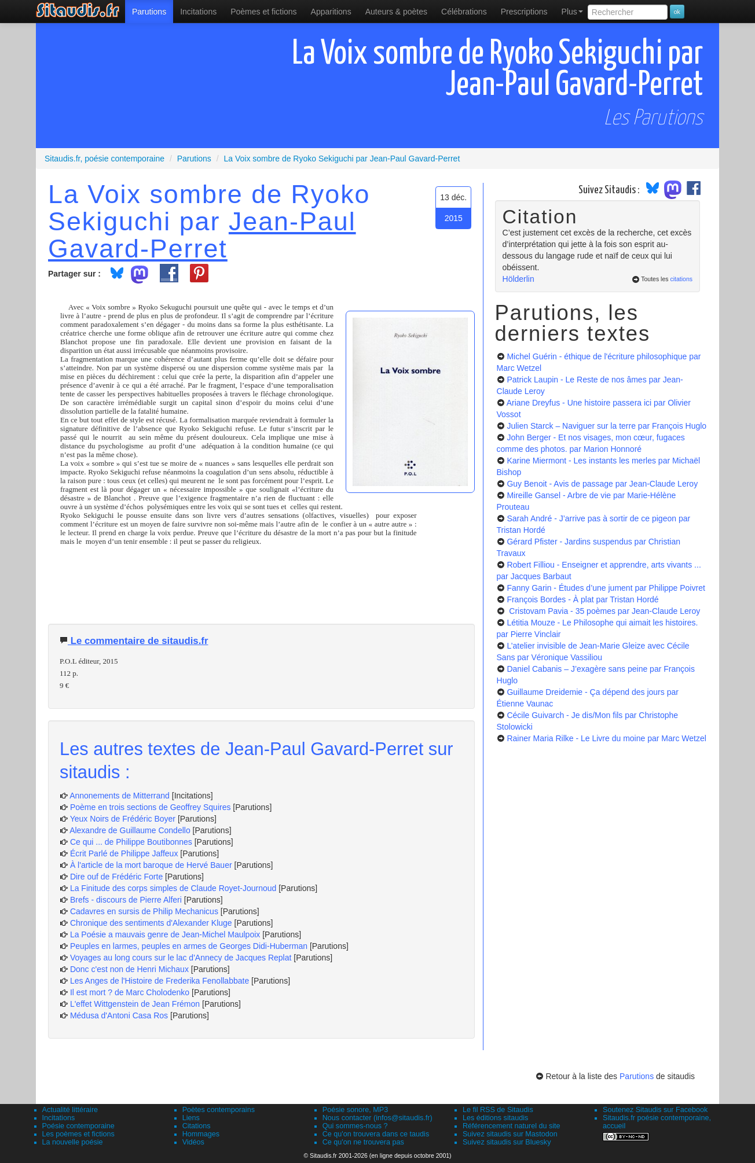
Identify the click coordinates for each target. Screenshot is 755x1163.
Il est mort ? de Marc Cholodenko (129, 992)
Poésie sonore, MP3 (355, 1110)
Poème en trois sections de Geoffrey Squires (150, 807)
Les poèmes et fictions (78, 1134)
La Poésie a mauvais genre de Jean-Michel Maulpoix (165, 934)
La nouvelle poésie (72, 1142)
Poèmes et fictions (263, 11)
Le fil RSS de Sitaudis (498, 1110)
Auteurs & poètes (396, 11)
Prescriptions (524, 11)
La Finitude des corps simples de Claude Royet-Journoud (173, 888)
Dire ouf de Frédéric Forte (116, 876)
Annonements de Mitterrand (119, 795)
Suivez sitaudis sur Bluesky (507, 1142)
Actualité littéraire (70, 1110)
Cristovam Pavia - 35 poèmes (603, 611)
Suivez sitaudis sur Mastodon (510, 1134)
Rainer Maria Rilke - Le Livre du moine (606, 738)
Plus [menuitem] (572, 11)
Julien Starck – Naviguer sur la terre (606, 425)
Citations (196, 1126)
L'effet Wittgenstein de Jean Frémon (135, 1004)
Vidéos (193, 1142)
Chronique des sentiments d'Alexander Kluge (151, 923)
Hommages (200, 1134)
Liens (191, 1118)
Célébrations (464, 11)
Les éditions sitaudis (495, 1118)
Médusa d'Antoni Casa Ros (119, 1015)
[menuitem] (149, 11)
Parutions (149, 11)
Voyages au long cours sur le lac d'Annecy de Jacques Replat (180, 957)
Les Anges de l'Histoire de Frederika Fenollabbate (159, 980)
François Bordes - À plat (582, 599)
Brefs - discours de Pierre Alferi (126, 899)
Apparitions (331, 11)
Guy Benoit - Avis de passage (602, 483)
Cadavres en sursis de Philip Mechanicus (144, 911)
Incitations (58, 1118)
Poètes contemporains (218, 1110)
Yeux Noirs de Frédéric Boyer (122, 818)
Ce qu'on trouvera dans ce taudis (375, 1134)
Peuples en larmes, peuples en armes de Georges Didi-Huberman (188, 946)
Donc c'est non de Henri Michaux (129, 969)
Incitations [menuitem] (198, 11)
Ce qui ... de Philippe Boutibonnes (131, 842)
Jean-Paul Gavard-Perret (202, 235)
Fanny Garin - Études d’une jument (606, 587)
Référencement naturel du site (511, 1126)
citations (681, 278)
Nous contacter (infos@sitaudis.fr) (377, 1118)
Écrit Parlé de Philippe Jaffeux (124, 853)
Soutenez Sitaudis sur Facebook (655, 1110)
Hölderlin (518, 279)
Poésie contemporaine (78, 1126)
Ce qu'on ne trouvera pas (363, 1142)
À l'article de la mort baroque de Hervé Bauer (151, 865)
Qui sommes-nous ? (355, 1126)
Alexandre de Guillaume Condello (129, 830)
